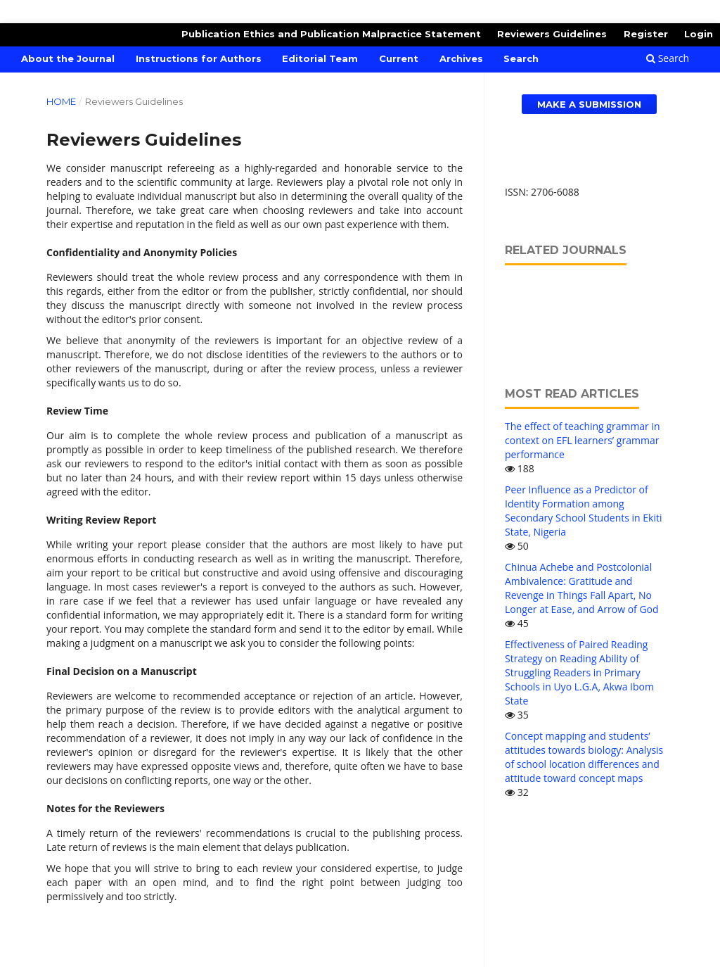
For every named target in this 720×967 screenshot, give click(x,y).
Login (698, 33)
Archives (461, 58)
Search (521, 58)
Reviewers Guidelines (552, 33)
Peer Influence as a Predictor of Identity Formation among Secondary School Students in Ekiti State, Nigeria (583, 510)
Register (646, 33)
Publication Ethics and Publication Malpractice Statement (331, 33)
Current (398, 58)
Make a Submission (589, 104)
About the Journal (68, 58)
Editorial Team (320, 58)
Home (61, 101)
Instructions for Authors (199, 58)
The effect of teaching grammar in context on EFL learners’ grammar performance (582, 440)
